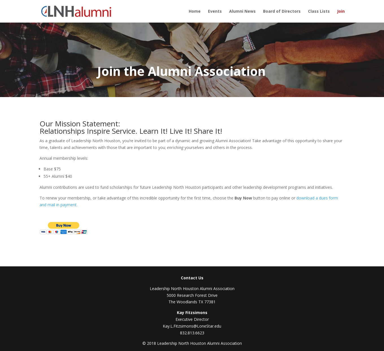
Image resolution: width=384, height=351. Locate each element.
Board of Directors (282, 11)
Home (195, 11)
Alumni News (242, 11)
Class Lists (319, 11)
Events (215, 11)
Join (341, 11)
